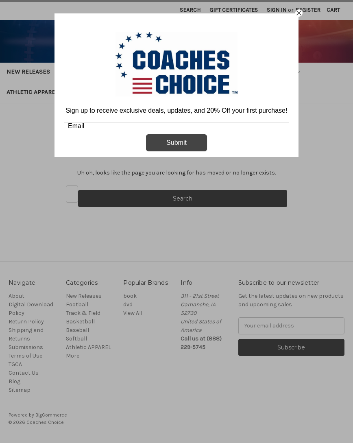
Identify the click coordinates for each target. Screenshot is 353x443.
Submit (176, 142)
